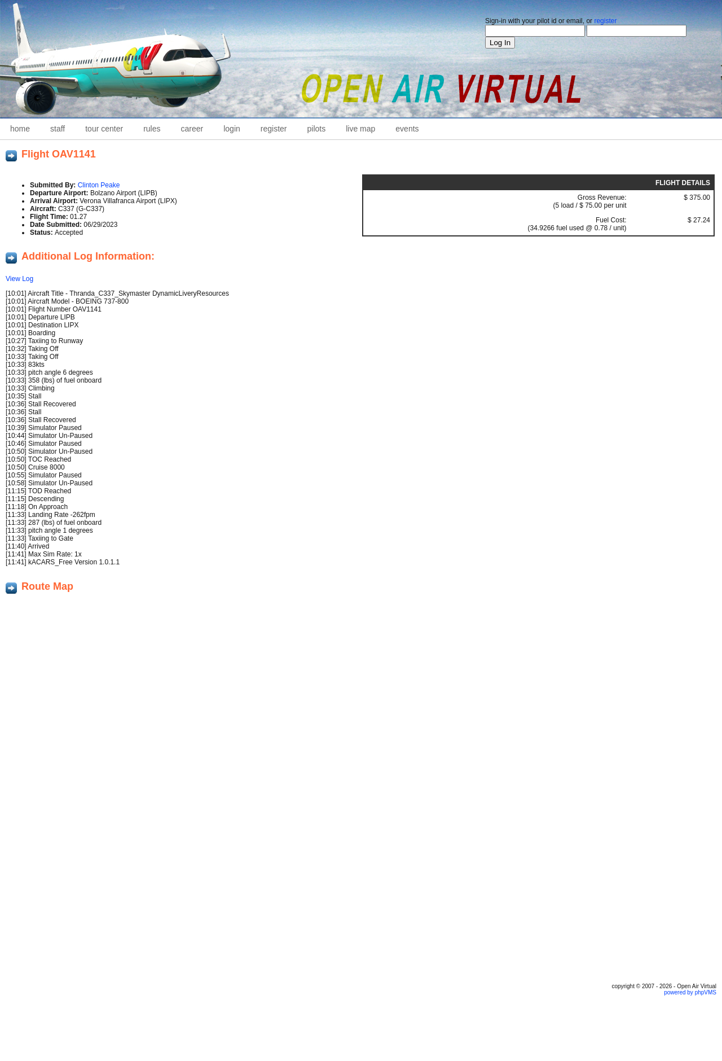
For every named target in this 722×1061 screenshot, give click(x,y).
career (192, 128)
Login (231, 128)
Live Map (360, 128)
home (20, 128)
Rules (151, 128)
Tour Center (104, 128)
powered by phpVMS (690, 992)
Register (274, 128)
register (605, 21)
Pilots (316, 128)
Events (407, 128)
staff (57, 128)
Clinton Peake (99, 185)
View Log (19, 279)
